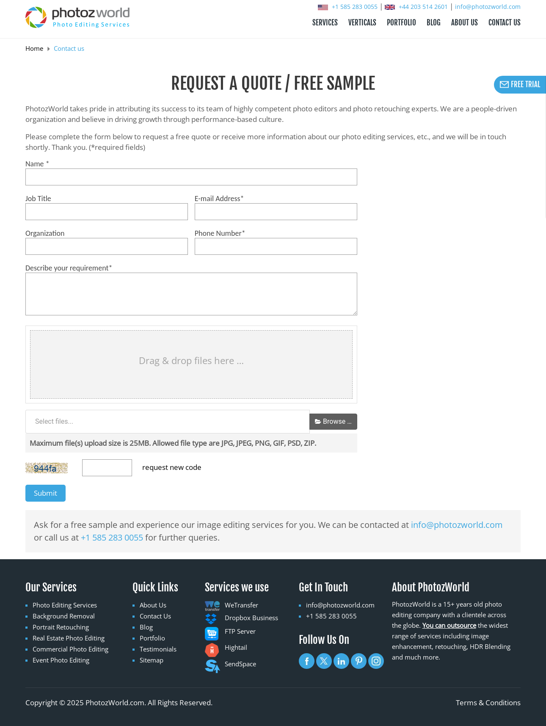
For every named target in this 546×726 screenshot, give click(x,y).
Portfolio (152, 638)
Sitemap (151, 660)
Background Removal (64, 616)
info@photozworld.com (488, 7)
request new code (171, 467)
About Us (153, 605)
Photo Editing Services (65, 605)
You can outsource (449, 625)
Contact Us (155, 616)
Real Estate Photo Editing (69, 638)
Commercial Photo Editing (70, 649)
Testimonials (158, 649)
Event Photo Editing (61, 660)
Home (34, 48)
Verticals (362, 23)
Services (325, 23)
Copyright (41, 702)
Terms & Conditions (488, 702)
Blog (146, 627)
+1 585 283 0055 (348, 7)
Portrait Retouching (61, 627)
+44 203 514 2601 (417, 7)
